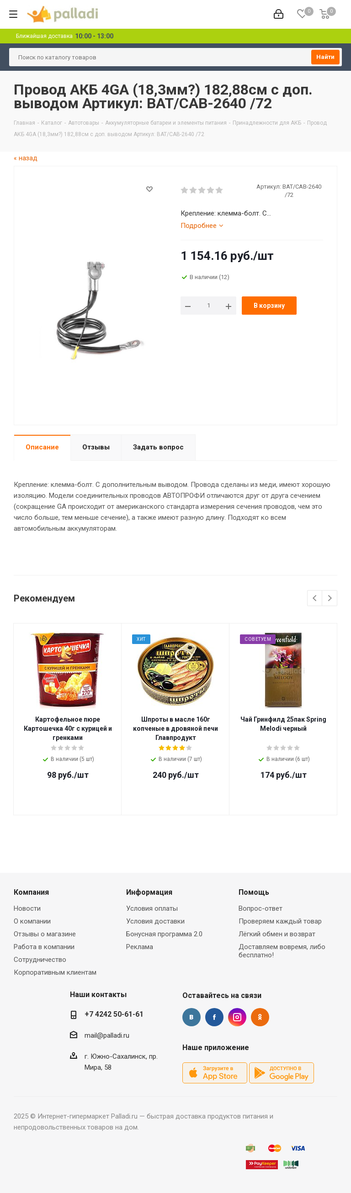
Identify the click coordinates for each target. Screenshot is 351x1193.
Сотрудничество (40, 959)
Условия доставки (155, 921)
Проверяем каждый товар (280, 921)
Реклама (139, 947)
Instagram (237, 1017)
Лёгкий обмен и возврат (277, 934)
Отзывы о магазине (45, 934)
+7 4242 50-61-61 (114, 1014)
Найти (325, 56)
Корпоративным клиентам (55, 972)
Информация (149, 892)
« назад (25, 158)
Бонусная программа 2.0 (164, 934)
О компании (32, 921)
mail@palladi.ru (107, 1035)
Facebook (214, 1017)
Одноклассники (260, 1017)
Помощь (254, 892)
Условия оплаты (152, 908)
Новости (27, 908)
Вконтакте (191, 1017)
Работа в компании (44, 947)
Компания (31, 892)
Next (329, 599)
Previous (315, 599)
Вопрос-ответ (260, 908)
